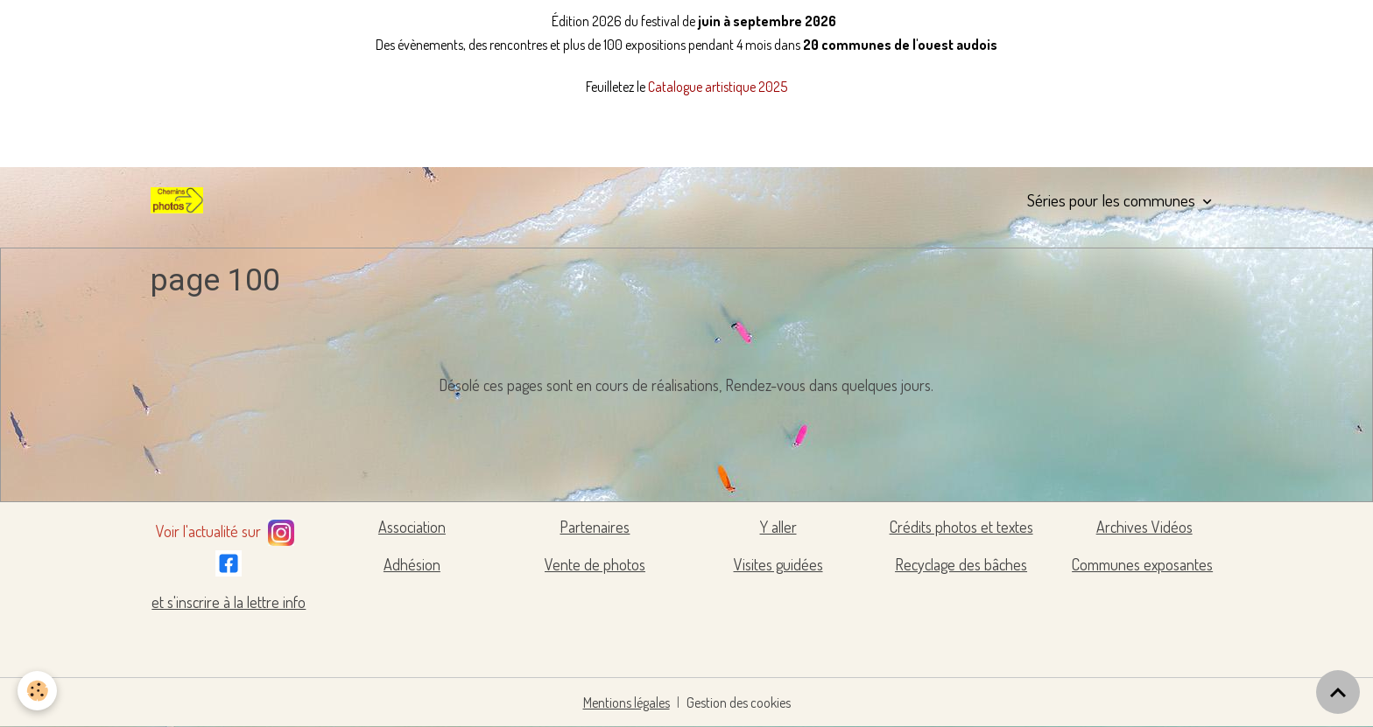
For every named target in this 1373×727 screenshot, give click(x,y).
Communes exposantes (1142, 564)
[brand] (180, 200)
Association (412, 526)
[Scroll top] (1338, 692)
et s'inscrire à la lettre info (228, 602)
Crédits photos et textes (961, 526)
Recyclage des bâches (961, 564)
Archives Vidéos (1144, 526)
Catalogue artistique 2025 (717, 86)
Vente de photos (595, 564)
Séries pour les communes (1113, 200)
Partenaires (595, 526)
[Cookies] (37, 690)
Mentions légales (626, 702)
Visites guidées (778, 564)
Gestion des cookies (738, 702)
